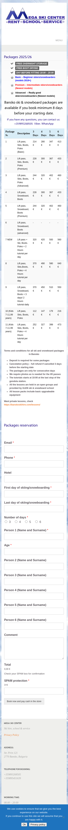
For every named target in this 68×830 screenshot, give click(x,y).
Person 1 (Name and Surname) (26, 530)
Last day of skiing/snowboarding (27, 502)
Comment (11, 634)
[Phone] (34, 463)
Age (8, 545)
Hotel (7, 472)
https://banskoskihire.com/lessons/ (22, 404)
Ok (24, 824)
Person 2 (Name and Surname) (25, 560)
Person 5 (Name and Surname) (25, 604)
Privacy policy (37, 824)
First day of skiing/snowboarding (27, 487)
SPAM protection (16, 680)
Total (7, 664)
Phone (9, 457)
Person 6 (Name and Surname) (25, 619)
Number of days (16, 517)
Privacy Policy (11, 735)
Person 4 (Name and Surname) (25, 590)
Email (9, 442)
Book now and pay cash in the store (24, 701)
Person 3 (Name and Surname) (25, 575)
